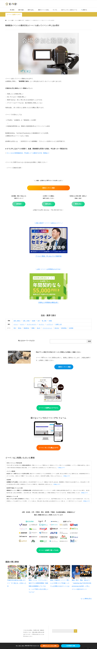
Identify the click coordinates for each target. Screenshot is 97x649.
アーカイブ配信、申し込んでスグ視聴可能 (48, 256)
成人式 (38, 328)
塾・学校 (44, 320)
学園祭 (33, 328)
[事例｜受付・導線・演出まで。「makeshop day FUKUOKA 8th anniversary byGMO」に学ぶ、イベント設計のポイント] (82, 572)
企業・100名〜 (17, 320)
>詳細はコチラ (56, 484)
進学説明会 (64, 328)
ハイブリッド (50, 324)
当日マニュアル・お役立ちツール (69, 9)
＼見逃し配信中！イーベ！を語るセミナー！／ (48, 223)
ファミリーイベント (47, 328)
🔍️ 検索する (84, 9)
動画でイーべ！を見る (43, 9)
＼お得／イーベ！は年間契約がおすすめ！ (48, 269)
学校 (15, 328)
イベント (16, 324)
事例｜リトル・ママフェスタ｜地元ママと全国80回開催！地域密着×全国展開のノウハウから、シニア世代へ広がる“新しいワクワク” (38, 586)
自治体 (33, 320)
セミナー (22, 324)
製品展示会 (26, 328)
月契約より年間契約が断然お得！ (48, 302)
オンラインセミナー (31, 324)
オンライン (41, 324)
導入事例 (12, 9)
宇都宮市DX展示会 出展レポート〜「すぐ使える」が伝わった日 (16, 583)
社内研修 (71, 328)
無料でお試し (31, 9)
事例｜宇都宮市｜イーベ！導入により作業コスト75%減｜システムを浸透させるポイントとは (59, 583)
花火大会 (57, 328)
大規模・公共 (58, 324)
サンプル (55, 9)
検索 (89, 341)
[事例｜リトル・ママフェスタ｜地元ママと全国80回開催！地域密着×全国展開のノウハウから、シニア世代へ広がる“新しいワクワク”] (39, 572)
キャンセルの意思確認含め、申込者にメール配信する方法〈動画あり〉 (28, 153)
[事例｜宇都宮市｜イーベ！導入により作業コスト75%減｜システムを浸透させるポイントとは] (60, 572)
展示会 (19, 328)
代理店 (50, 320)
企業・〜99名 (26, 320)
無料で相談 (21, 9)
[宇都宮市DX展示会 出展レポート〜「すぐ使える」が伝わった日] (17, 572)
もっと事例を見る (86, 598)
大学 (39, 320)
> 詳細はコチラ (61, 467)
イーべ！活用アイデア (14, 14)
